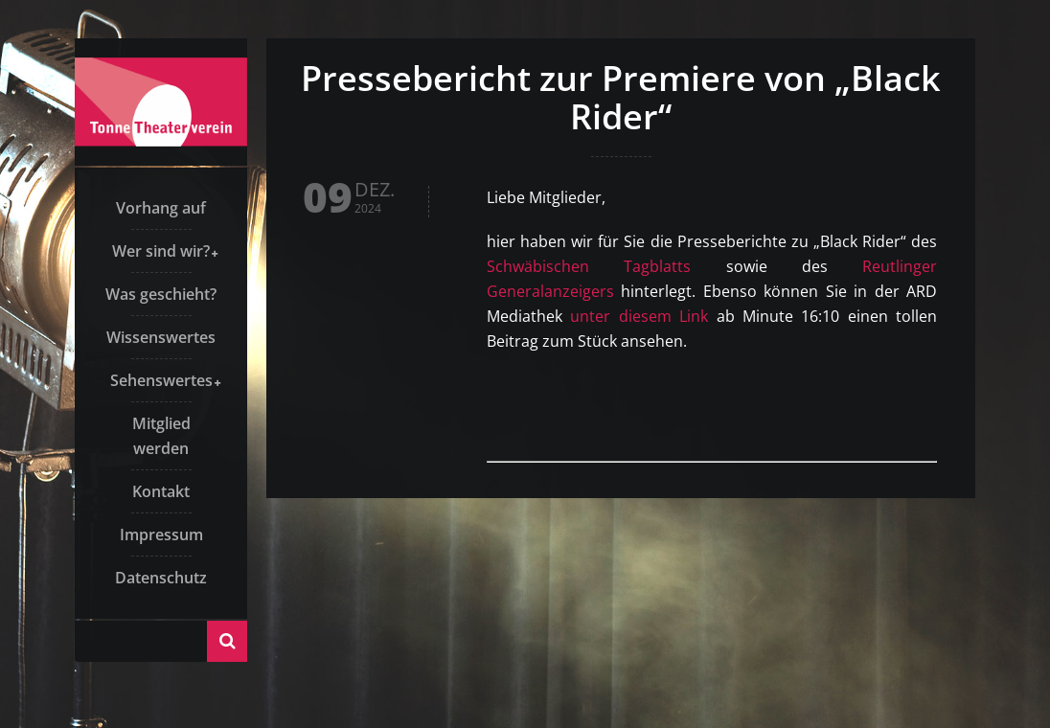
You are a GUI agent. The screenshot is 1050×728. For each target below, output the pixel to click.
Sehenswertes (161, 380)
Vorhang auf (161, 207)
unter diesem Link (639, 316)
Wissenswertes (161, 337)
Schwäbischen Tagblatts (589, 266)
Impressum (161, 534)
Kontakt (161, 491)
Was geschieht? (161, 294)
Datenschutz (161, 577)
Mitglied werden (161, 436)
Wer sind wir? (161, 251)
